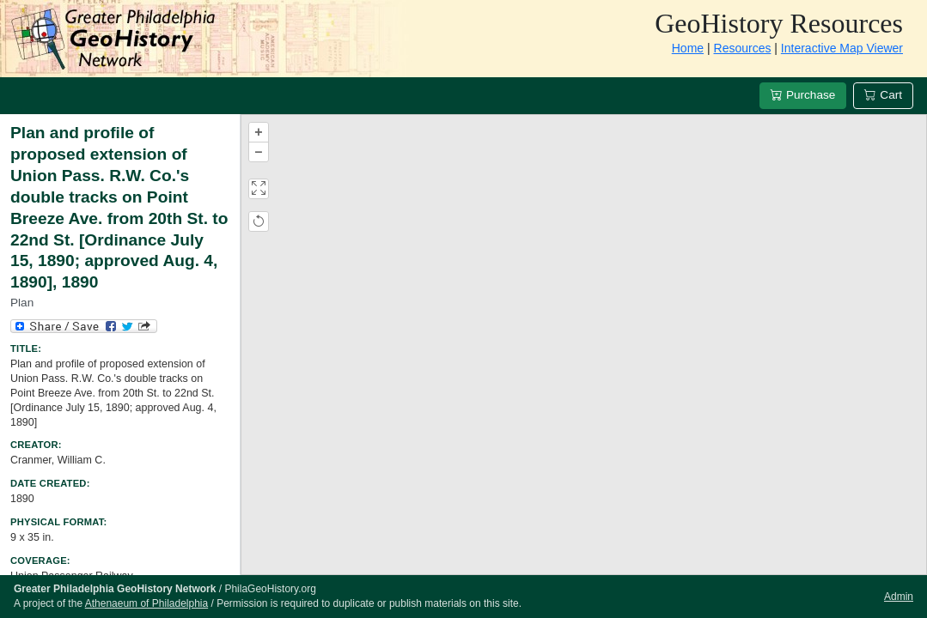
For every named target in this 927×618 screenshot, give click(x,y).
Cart (883, 94)
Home (688, 48)
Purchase (803, 94)
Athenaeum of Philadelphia (146, 603)
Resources (742, 48)
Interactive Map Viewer (842, 48)
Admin (898, 597)
